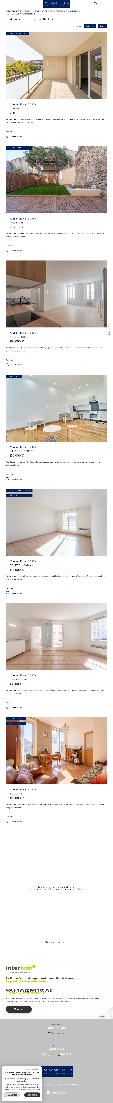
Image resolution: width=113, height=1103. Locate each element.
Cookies (86, 1086)
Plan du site (40, 1086)
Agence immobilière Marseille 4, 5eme (22, 11)
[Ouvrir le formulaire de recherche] (95, 4)
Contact (109, 329)
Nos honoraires (29, 1086)
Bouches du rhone (58, 11)
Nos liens (68, 1086)
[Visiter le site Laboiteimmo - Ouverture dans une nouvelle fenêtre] (56, 1095)
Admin (61, 1086)
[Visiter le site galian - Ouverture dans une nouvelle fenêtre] (64, 1054)
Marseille (74, 11)
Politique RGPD (77, 1086)
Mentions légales (52, 1086)
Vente (44, 11)
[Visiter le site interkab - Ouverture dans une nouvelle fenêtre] (47, 1054)
